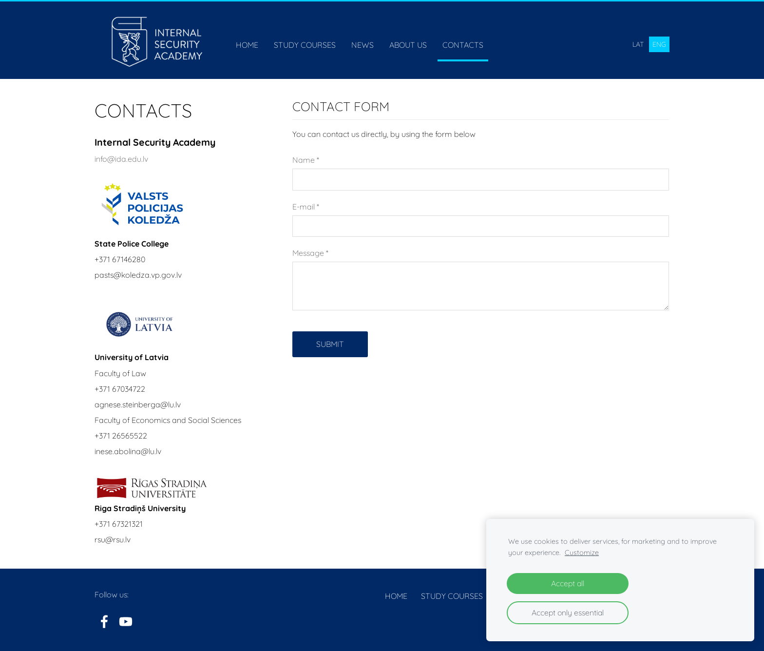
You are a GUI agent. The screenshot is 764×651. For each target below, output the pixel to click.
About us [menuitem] (408, 45)
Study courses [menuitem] (305, 45)
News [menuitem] (362, 45)
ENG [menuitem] (659, 44)
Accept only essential (568, 612)
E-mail (305, 206)
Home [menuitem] (247, 45)
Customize (582, 552)
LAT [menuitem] (638, 44)
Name (305, 160)
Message (310, 253)
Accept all (567, 583)
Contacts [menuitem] (462, 45)
